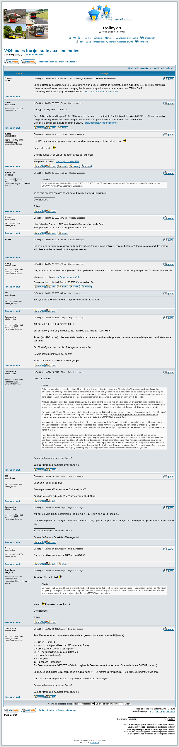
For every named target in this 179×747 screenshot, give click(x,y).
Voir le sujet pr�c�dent (139, 68)
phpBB (84, 740)
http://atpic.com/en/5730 (67, 161)
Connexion (141, 42)
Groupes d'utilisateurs (127, 38)
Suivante (39, 55)
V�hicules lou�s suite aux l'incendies (41, 50)
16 (33, 55)
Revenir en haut (12, 97)
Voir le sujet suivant (163, 68)
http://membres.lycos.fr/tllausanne (100, 91)
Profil (79, 42)
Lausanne (72, 62)
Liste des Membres (104, 38)
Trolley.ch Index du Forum (51, 62)
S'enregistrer (147, 38)
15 (30, 55)
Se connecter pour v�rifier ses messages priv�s (109, 42)
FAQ (72, 38)
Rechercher (84, 38)
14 (27, 55)
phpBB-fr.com (94, 742)
